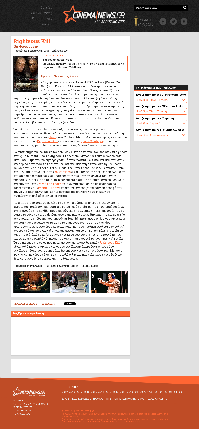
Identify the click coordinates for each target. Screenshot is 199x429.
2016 (87, 391)
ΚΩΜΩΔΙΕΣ (84, 398)
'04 (160, 391)
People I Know (48, 188)
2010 (130, 391)
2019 (65, 391)
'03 (165, 391)
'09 (136, 391)
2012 (116, 391)
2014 (101, 391)
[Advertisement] (70, 336)
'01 (175, 391)
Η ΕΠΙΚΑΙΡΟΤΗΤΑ (22, 407)
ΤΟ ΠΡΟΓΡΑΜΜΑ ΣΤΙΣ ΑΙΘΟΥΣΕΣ (31, 403)
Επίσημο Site (89, 265)
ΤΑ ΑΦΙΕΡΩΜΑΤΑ (22, 410)
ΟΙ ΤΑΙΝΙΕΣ (19, 400)
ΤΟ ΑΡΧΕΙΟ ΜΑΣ (22, 413)
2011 (123, 391)
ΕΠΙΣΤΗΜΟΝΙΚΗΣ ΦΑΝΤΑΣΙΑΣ (136, 398)
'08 (141, 391)
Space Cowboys (92, 141)
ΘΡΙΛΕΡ (159, 398)
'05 (155, 391)
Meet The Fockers (51, 184)
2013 (108, 391)
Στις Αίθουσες (41, 13)
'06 (151, 391)
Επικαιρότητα (41, 18)
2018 (72, 391)
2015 (94, 391)
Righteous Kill (47, 141)
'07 (146, 391)
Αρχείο (47, 24)
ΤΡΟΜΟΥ (98, 398)
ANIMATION (111, 398)
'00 (180, 391)
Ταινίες (46, 7)
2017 (79, 391)
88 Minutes (62, 172)
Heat (52, 137)
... (166, 398)
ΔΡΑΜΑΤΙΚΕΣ (69, 398)
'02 (170, 391)
